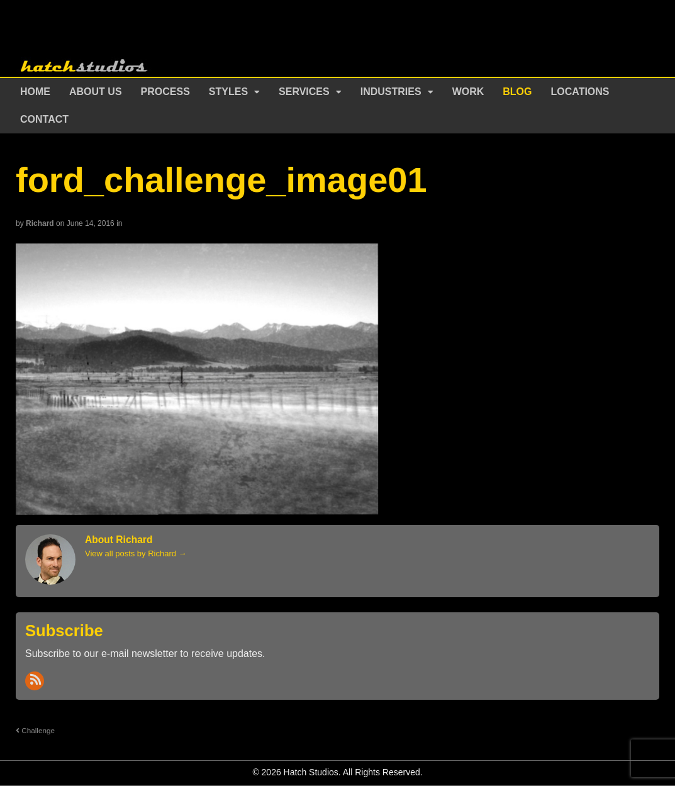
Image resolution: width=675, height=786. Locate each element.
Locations (580, 91)
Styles (228, 91)
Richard (40, 223)
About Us (95, 91)
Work (468, 91)
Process (165, 91)
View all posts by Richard (136, 553)
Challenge (35, 730)
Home (35, 91)
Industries (390, 91)
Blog (517, 91)
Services (304, 91)
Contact (44, 119)
